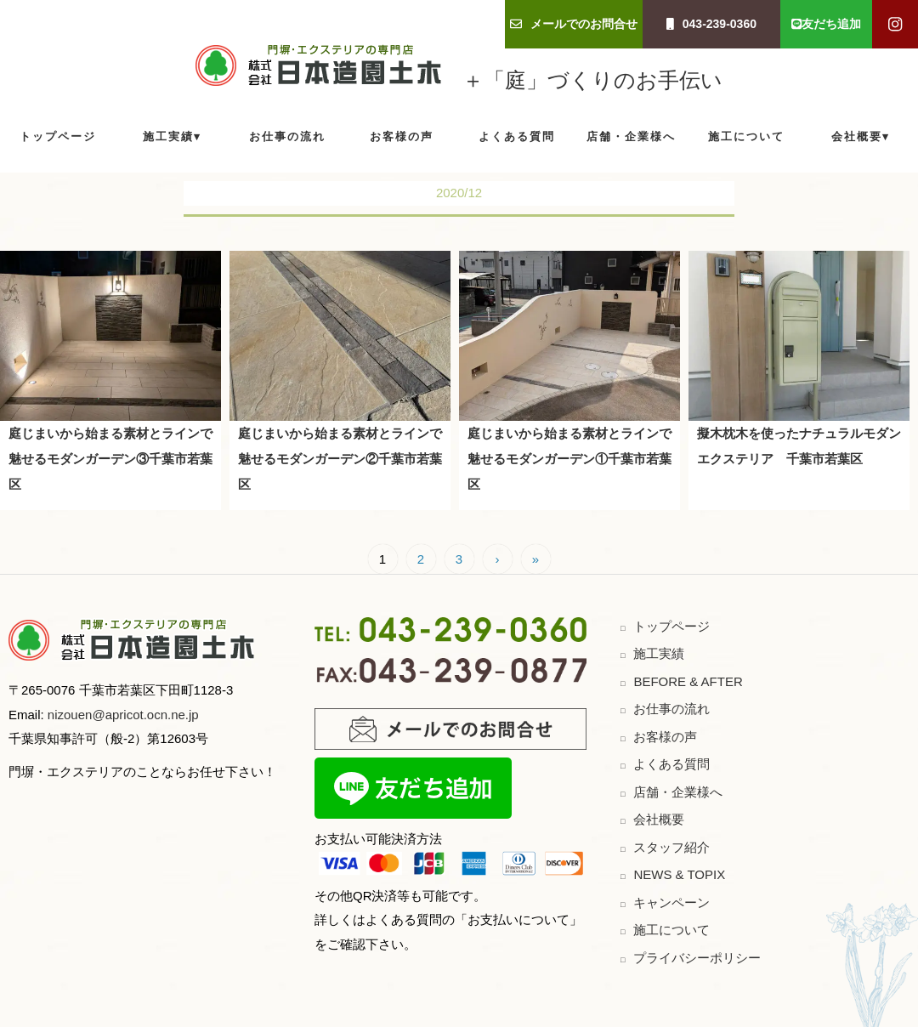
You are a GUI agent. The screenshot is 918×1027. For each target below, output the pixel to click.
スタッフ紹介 (671, 847)
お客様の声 (402, 136)
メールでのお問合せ (574, 24)
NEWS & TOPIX (679, 874)
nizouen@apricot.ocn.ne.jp (121, 714)
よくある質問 (517, 136)
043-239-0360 (711, 24)
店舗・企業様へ (631, 136)
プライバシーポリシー (697, 957)
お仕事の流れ (287, 136)
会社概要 (856, 136)
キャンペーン (671, 902)
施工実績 (168, 136)
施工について (746, 136)
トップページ (58, 136)
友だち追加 (826, 24)
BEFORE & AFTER (687, 681)
